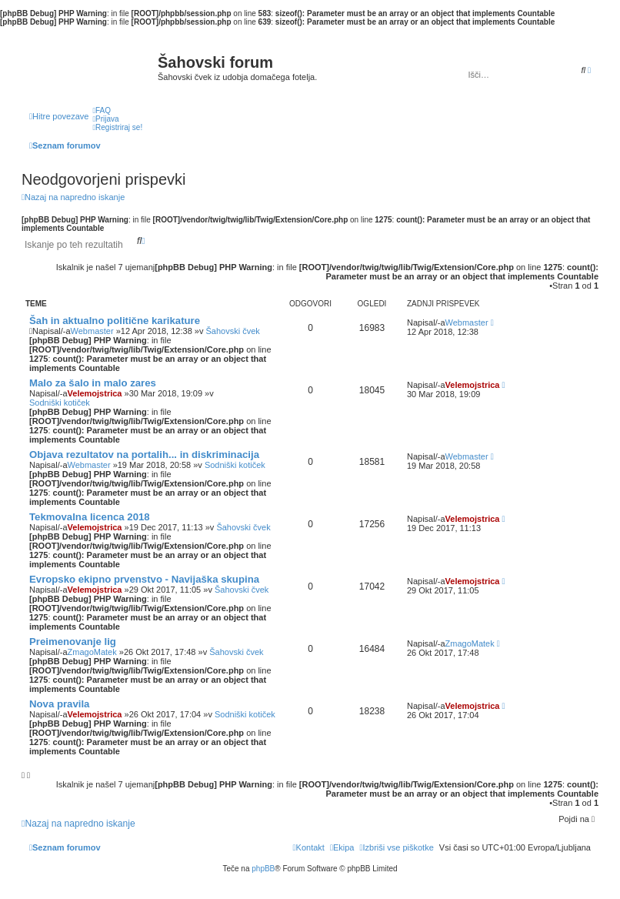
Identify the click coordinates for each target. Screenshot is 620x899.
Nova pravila (59, 704)
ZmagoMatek (92, 652)
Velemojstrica (95, 393)
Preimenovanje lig (72, 641)
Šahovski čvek (232, 331)
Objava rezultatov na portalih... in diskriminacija (144, 454)
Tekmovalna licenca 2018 (89, 517)
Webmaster (92, 331)
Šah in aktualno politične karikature (114, 320)
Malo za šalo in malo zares (92, 383)
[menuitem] (101, 110)
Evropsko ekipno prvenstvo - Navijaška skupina (144, 579)
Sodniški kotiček (59, 402)
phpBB (263, 868)
